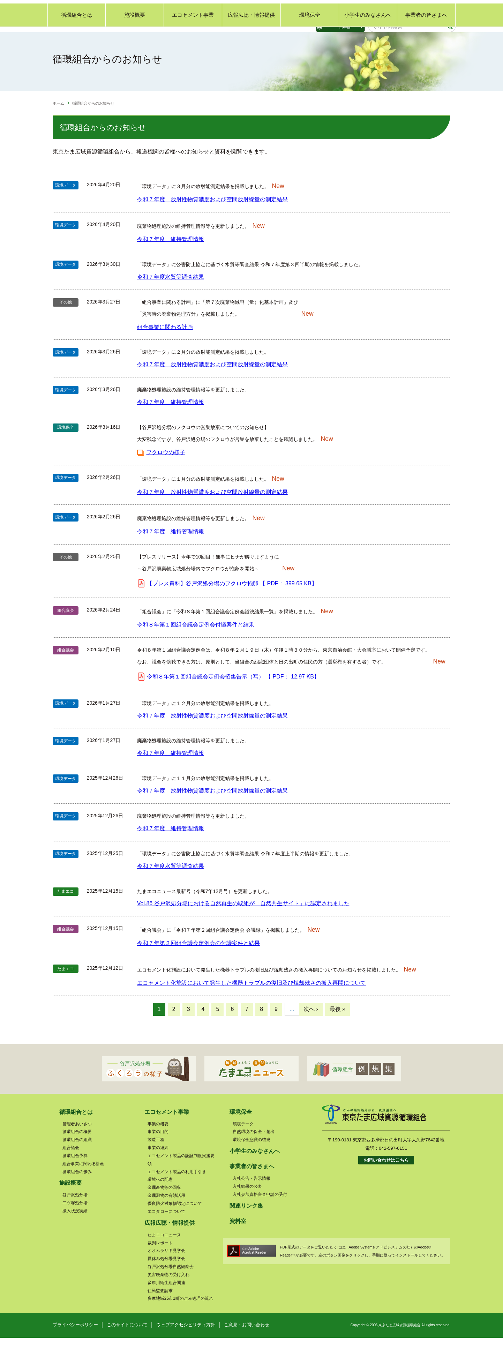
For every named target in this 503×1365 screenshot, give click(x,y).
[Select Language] (340, 27)
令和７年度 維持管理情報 (170, 266)
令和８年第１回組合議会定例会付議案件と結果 (195, 652)
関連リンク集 (409, 9)
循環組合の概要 (77, 1158)
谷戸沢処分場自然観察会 (171, 1293)
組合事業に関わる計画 (165, 354)
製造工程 (156, 1166)
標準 (276, 11)
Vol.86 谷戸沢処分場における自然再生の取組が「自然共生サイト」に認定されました (243, 930)
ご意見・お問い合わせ (370, 9)
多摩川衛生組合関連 (166, 1309)
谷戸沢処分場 (75, 1222)
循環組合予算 (75, 1182)
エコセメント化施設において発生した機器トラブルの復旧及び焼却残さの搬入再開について (251, 1010)
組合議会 (70, 1174)
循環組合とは (76, 47)
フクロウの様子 (165, 479)
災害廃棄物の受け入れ (168, 1301)
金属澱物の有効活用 (166, 1222)
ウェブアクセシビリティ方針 (185, 1352)
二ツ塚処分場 (75, 1230)
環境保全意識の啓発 (251, 1166)
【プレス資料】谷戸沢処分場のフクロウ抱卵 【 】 (232, 611)
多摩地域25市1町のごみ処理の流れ (180, 1325)
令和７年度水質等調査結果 (170, 304)
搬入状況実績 (75, 1238)
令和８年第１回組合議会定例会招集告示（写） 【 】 (233, 704)
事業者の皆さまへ (426, 47)
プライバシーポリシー (75, 1352)
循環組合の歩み (77, 1199)
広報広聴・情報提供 (251, 47)
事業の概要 (158, 1150)
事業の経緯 (158, 1174)
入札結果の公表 (247, 1213)
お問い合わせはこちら (386, 1187)
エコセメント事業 (193, 47)
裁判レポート (160, 1269)
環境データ (243, 1150)
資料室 (238, 1248)
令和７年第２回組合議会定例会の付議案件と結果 (198, 970)
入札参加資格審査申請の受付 (260, 1221)
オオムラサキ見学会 (166, 1277)
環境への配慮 (160, 1206)
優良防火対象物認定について (175, 1230)
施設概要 (134, 47)
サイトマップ (442, 9)
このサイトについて (127, 1352)
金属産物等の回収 (164, 1214)
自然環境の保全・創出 (254, 1158)
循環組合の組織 (77, 1166)
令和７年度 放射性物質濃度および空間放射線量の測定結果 (212, 227)
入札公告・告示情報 (251, 1205)
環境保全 (309, 47)
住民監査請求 (160, 1317)
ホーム (58, 130)
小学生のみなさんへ (367, 47)
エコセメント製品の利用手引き (177, 1199)
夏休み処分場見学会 (166, 1285)
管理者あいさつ (77, 1150)
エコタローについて (166, 1238)
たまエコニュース (164, 1262)
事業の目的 (158, 1158)
